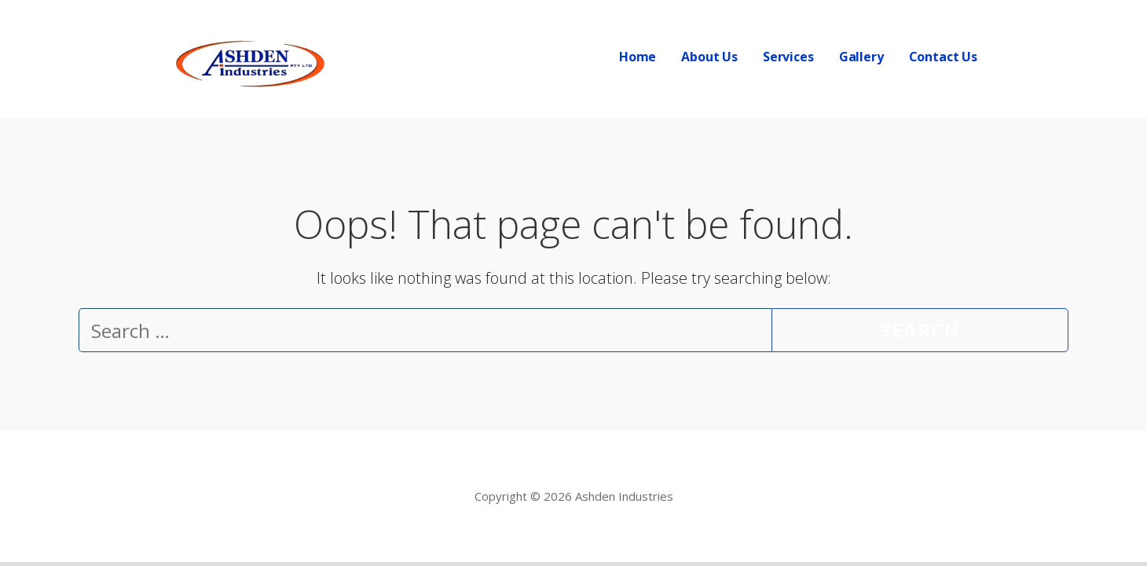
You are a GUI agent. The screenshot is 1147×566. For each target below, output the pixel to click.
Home (637, 56)
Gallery (861, 56)
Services (788, 56)
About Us (709, 56)
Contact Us (943, 56)
